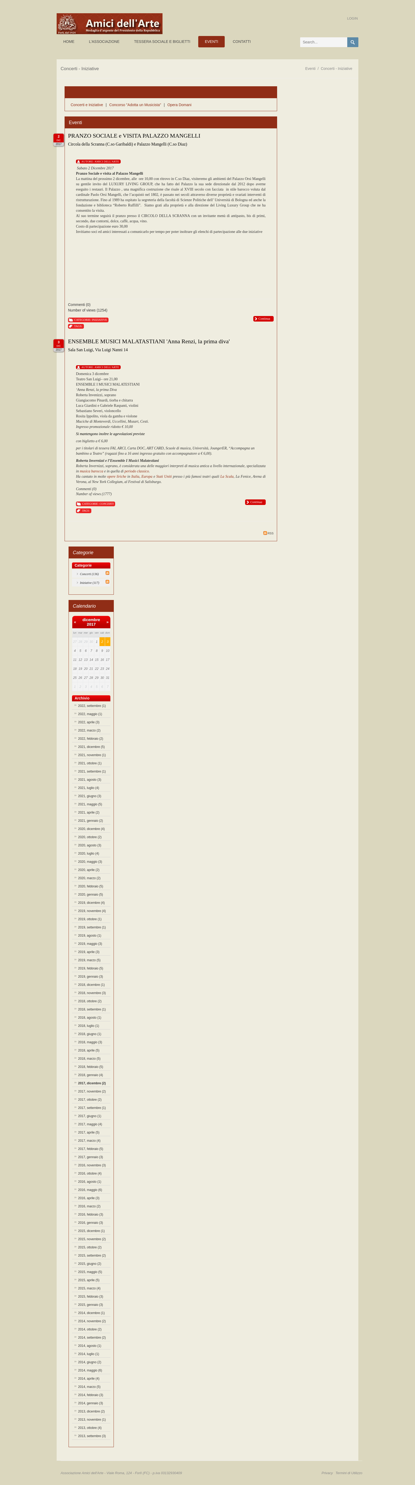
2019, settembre (92, 927)
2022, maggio (90, 714)
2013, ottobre (90, 1428)
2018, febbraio (90, 1067)
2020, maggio (90, 862)
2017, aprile (89, 1132)
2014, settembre (92, 1337)
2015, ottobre (90, 1247)
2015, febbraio (90, 1296)
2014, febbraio (90, 1395)
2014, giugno (89, 1362)
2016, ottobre (90, 1173)
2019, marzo (89, 960)
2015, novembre (92, 1239)
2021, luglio (88, 788)
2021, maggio (90, 804)
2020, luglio (88, 853)
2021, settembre (92, 771)
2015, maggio (90, 1272)
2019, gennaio (90, 976)
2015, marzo (89, 1288)
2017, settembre (92, 1108)
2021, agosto (89, 780)
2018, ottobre (90, 1001)
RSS (268, 533)
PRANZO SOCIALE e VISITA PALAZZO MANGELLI (134, 135)
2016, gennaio (90, 1223)
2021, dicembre (91, 747)
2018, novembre (92, 993)
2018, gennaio (90, 1075)
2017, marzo (89, 1141)
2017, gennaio (90, 1157)
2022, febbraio (90, 739)
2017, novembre (92, 1091)
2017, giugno (89, 1116)
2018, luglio (88, 1026)
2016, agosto (89, 1182)
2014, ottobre (90, 1329)
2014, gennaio (90, 1403)
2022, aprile (89, 722)
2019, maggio (90, 944)
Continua (264, 319)
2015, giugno (89, 1264)
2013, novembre (92, 1419)
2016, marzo (89, 1206)
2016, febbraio (90, 1214)
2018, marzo (89, 1058)
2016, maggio (90, 1190)
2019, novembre (92, 911)
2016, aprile (89, 1198)
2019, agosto (89, 935)
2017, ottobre (90, 1100)
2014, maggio (90, 1370)
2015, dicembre (91, 1231)
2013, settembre (92, 1436)
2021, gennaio (90, 821)
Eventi (310, 68)
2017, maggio (90, 1124)
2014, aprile (89, 1378)
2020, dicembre (91, 829)
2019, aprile (89, 952)
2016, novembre (92, 1165)
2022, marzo (89, 730)
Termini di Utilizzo (349, 1473)
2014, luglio (88, 1354)
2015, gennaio (90, 1305)
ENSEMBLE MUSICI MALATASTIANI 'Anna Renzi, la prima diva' (149, 341)
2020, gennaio (90, 894)
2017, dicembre (92, 1083)
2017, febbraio (90, 1149)
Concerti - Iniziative (336, 68)
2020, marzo (89, 878)
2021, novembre (92, 755)
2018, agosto (89, 1017)
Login (352, 18)
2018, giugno (89, 1034)
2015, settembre (92, 1255)
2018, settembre (92, 1009)
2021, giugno (89, 796)
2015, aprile (89, 1280)
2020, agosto (89, 845)
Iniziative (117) (89, 583)
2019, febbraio (90, 968)
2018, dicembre (91, 985)
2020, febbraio (90, 886)
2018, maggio (90, 1042)
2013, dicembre (91, 1411)
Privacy (327, 1473)
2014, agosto (89, 1346)
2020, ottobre (90, 837)
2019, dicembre (91, 903)
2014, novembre (92, 1321)
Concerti (107, 503)
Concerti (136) (89, 574)
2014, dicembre (91, 1313)
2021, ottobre (90, 763)
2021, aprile (89, 812)
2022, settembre (92, 706)
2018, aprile (89, 1050)
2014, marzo (89, 1387)
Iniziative (99, 319)
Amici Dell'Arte (106, 161)
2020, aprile (89, 870)
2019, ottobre (90, 919)
